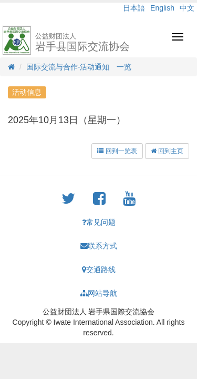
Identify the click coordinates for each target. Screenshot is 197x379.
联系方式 (98, 246)
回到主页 (167, 151)
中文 (187, 8)
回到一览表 (117, 151)
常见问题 (99, 222)
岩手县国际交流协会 (82, 42)
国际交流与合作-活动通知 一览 (79, 67)
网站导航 (98, 293)
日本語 (134, 8)
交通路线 (99, 269)
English (162, 8)
